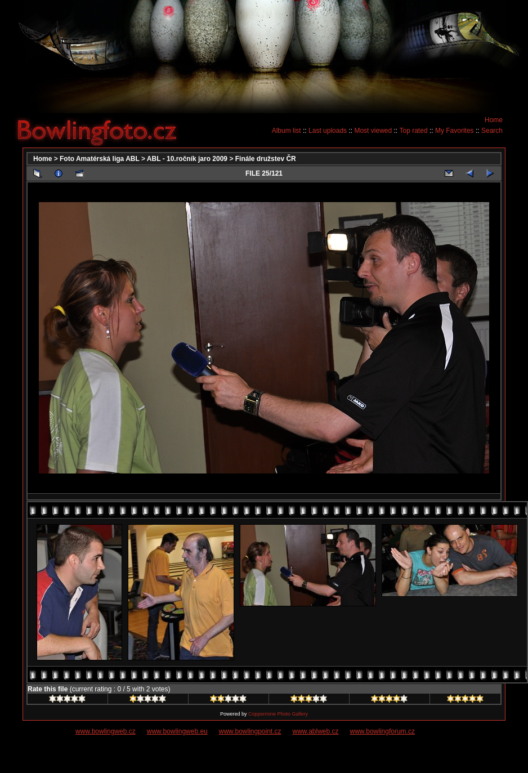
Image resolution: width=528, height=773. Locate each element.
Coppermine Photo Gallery (278, 714)
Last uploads (327, 131)
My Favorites (454, 131)
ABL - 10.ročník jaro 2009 (187, 159)
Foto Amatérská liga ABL (100, 159)
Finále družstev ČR (265, 159)
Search (492, 131)
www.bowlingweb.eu (177, 731)
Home (494, 120)
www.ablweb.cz (316, 731)
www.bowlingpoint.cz (250, 731)
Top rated (414, 131)
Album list (286, 131)
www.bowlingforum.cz (382, 731)
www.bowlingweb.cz (105, 731)
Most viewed (373, 131)
